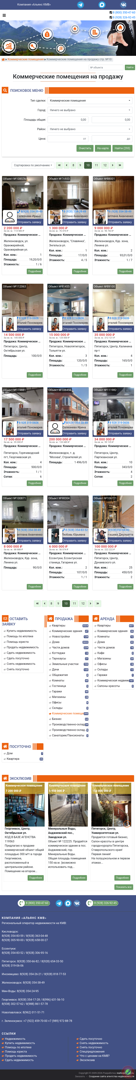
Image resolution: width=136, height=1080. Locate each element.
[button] (90, 100)
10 (88, 165)
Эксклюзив (87, 1060)
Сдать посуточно (91, 1038)
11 (96, 165)
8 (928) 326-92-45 (124, 17)
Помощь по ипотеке (18, 1047)
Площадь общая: (35, 119)
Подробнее (35, 877)
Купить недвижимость (20, 1043)
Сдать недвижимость (19, 1060)
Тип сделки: (38, 100)
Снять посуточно (91, 1047)
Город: (42, 110)
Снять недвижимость (94, 1043)
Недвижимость (15, 1038)
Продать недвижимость (21, 1055)
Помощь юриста (16, 1051)
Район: (41, 129)
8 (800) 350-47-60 (124, 12)
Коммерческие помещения (26, 59)
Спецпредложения (92, 1051)
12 (105, 165)
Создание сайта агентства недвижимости (111, 1076)
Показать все (124, 887)
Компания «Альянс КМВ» (34, 4)
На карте (103, 148)
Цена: (42, 138)
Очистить (85, 148)
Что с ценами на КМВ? (94, 1055)
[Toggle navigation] (3, 15)
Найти (130, 67)
